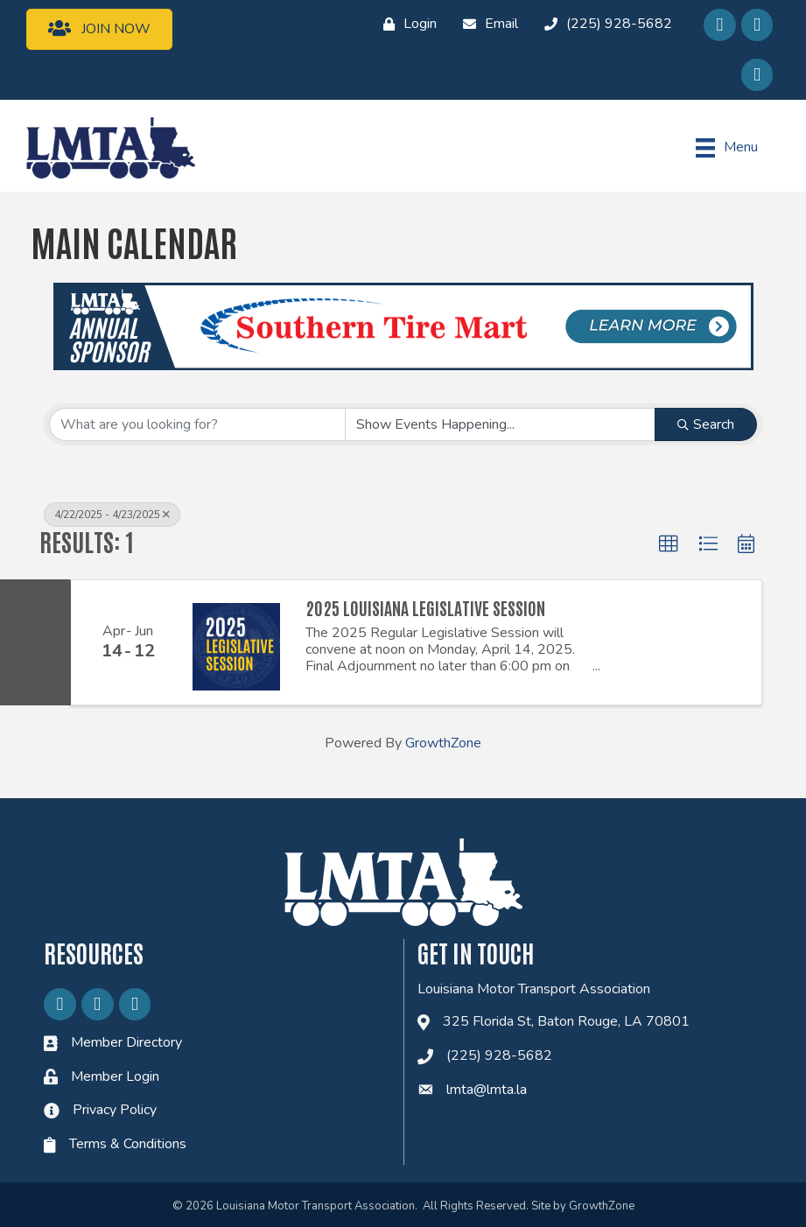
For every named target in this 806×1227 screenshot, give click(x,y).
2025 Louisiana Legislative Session (425, 607)
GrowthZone (443, 743)
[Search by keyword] (197, 424)
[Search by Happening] (500, 424)
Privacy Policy (115, 1109)
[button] (668, 544)
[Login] (406, 24)
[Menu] (726, 148)
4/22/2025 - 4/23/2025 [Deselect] (112, 515)
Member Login (115, 1076)
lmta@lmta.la (486, 1089)
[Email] (486, 24)
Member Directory (126, 1042)
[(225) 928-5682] (604, 24)
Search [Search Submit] (705, 424)
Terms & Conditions (127, 1143)
